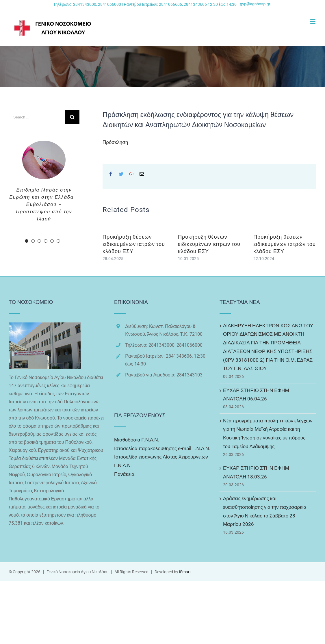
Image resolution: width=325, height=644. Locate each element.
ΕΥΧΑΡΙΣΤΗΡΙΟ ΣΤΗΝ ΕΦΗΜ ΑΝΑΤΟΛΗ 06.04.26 (256, 394)
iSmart (185, 571)
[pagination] (26, 241)
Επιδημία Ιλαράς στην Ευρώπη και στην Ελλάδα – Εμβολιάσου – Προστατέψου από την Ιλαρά (44, 204)
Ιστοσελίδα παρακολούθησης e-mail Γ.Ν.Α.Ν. (162, 448)
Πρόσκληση (115, 142)
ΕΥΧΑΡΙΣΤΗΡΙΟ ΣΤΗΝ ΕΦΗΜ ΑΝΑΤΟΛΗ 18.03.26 (256, 472)
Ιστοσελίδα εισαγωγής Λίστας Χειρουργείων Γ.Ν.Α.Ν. (161, 461)
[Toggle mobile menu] (313, 21)
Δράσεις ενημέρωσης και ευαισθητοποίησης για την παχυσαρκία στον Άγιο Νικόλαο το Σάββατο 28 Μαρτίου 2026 (264, 511)
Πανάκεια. (124, 474)
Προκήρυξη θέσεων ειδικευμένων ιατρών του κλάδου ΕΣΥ (134, 244)
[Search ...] (37, 117)
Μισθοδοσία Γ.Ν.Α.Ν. (136, 440)
